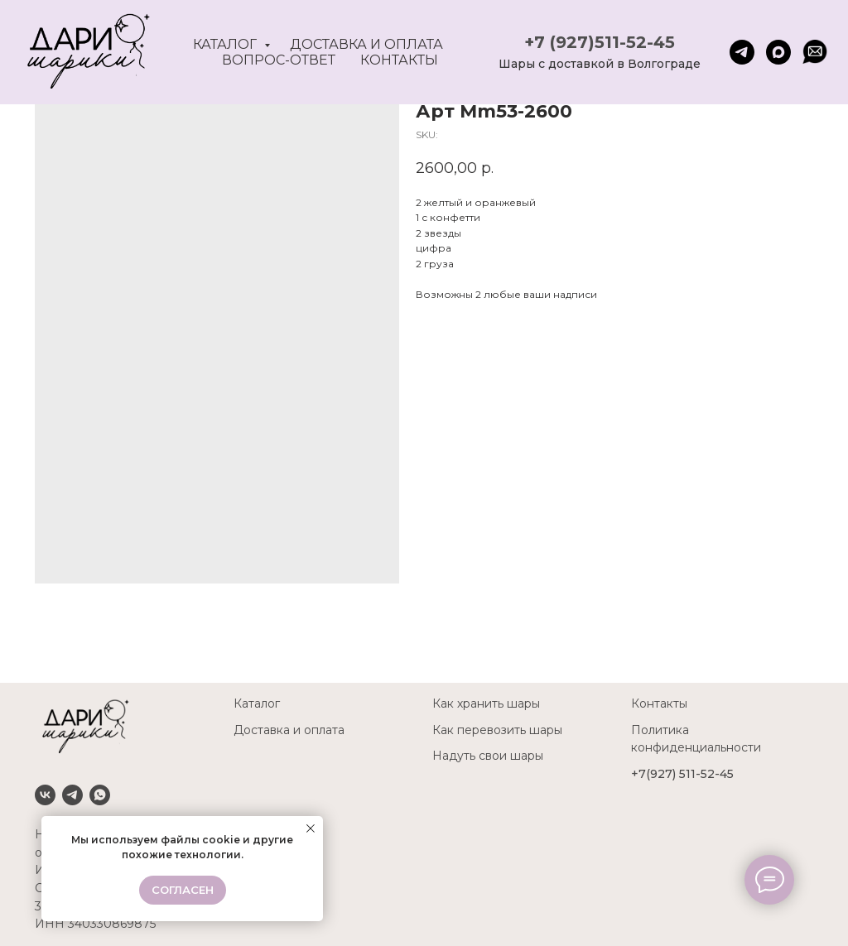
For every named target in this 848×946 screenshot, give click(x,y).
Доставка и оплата (366, 44)
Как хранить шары (486, 703)
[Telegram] (72, 795)
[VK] (45, 795)
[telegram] (742, 52)
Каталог (226, 44)
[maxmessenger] (778, 52)
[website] (814, 52)
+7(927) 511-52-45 (682, 773)
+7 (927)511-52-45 (599, 42)
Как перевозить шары (497, 730)
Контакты (399, 60)
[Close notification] (310, 828)
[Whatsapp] (99, 795)
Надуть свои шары (487, 755)
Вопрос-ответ (278, 60)
